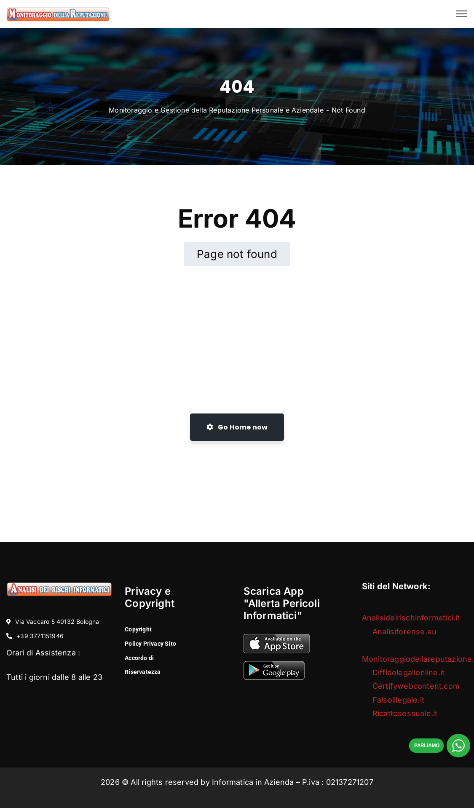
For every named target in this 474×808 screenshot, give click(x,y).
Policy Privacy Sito (150, 643)
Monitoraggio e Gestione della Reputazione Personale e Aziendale (216, 110)
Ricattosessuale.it (405, 713)
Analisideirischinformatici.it (411, 617)
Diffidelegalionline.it (408, 672)
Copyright (138, 629)
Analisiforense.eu (404, 631)
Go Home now (237, 427)
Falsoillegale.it (398, 699)
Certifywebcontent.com (416, 686)
